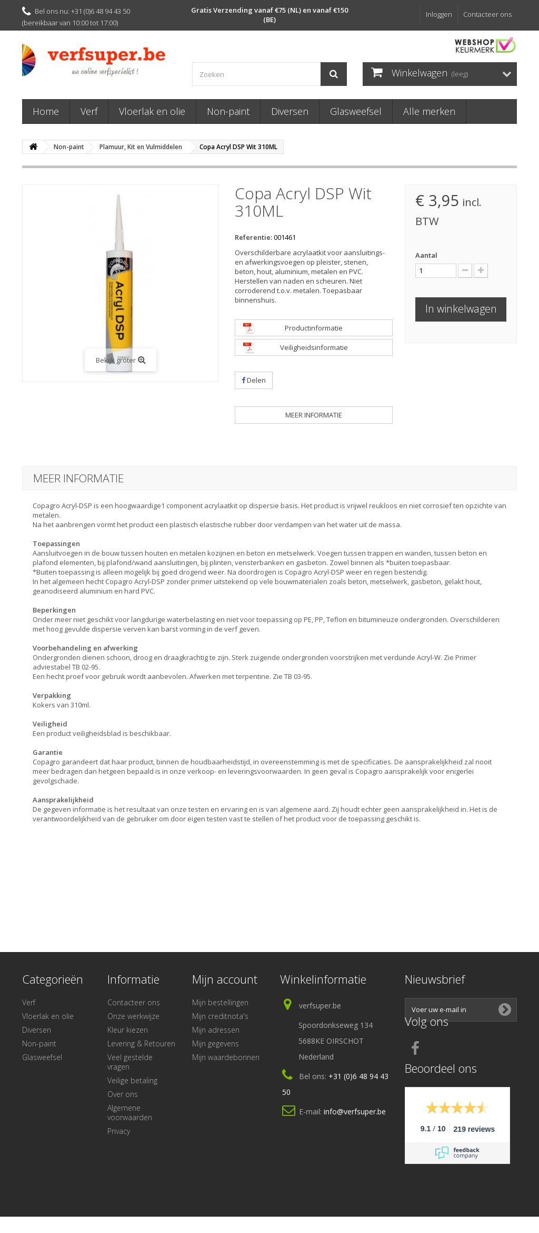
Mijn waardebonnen (225, 1057)
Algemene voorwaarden (129, 1112)
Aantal (426, 255)
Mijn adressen (215, 1030)
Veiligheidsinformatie (314, 347)
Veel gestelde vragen (130, 1062)
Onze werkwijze (133, 1016)
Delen (254, 380)
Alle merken (429, 111)
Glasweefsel (356, 111)
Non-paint (228, 111)
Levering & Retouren (141, 1043)
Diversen (289, 111)
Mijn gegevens (215, 1043)
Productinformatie (314, 328)
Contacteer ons (487, 14)
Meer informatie (313, 415)
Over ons (122, 1094)
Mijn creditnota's (220, 1016)
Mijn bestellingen (220, 1002)
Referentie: (253, 237)
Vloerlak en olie (152, 111)
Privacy (118, 1131)
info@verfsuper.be (355, 1111)
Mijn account (224, 979)
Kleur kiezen (127, 1030)
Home (46, 111)
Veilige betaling (132, 1080)
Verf (89, 111)
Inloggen (439, 14)
